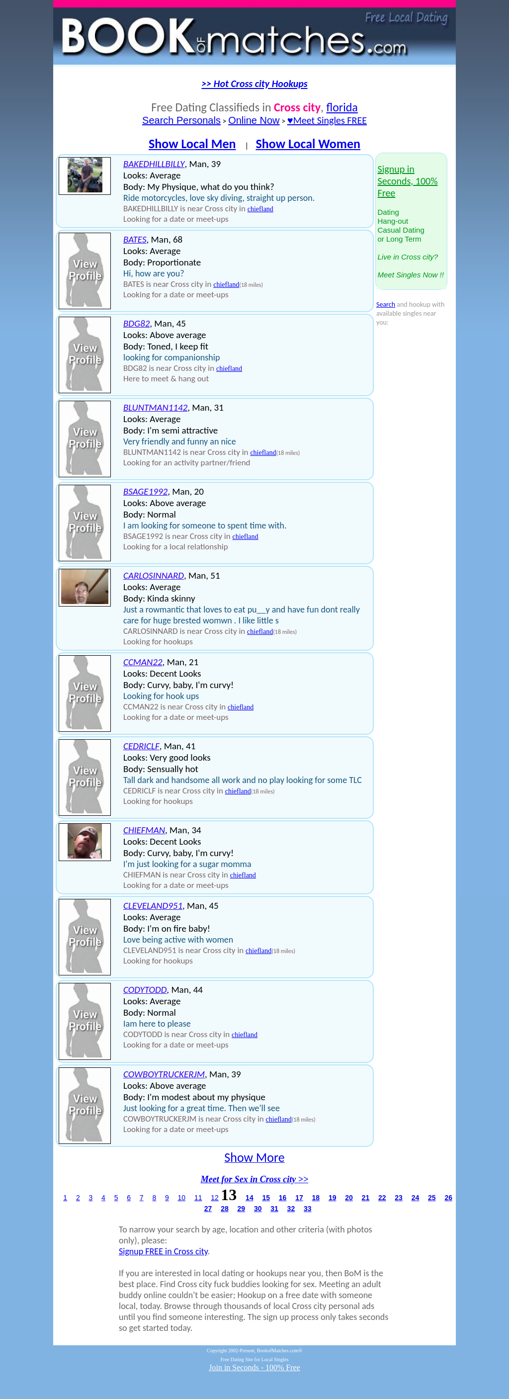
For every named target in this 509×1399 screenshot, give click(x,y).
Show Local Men (192, 144)
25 (432, 1198)
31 (274, 1209)
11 (198, 1198)
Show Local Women (307, 144)
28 (225, 1209)
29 (242, 1209)
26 (448, 1198)
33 (308, 1209)
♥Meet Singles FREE (327, 120)
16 (283, 1198)
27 (208, 1209)
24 (416, 1198)
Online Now (253, 120)
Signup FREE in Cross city (163, 1251)
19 (333, 1198)
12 (215, 1198)
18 (316, 1198)
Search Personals (181, 120)
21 (366, 1198)
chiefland (260, 209)
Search (385, 304)
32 (291, 1209)
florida (341, 107)
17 (299, 1198)
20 (349, 1198)
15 (266, 1198)
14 (250, 1198)
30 (258, 1209)
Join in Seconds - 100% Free (254, 1367)
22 (382, 1198)
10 (182, 1198)
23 (399, 1198)
